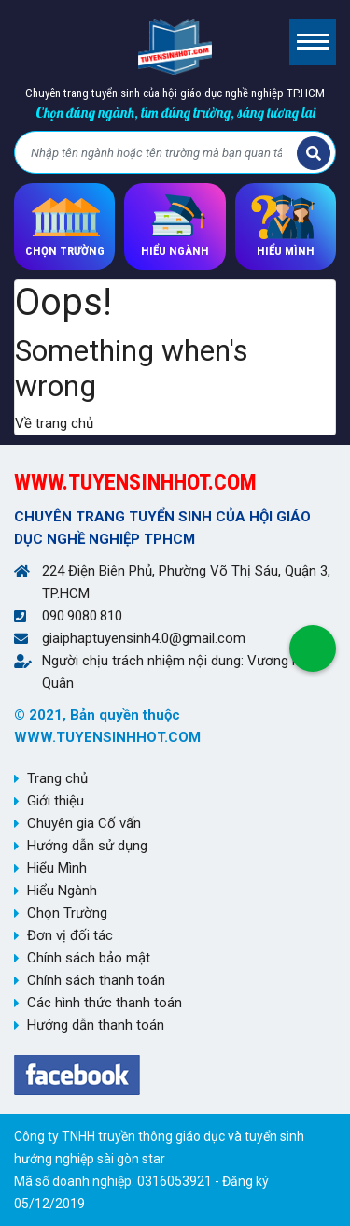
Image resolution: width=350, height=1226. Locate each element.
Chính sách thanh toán (96, 980)
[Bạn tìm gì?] (158, 153)
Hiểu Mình (57, 868)
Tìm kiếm (313, 153)
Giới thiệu (55, 800)
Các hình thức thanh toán (104, 1002)
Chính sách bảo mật (88, 957)
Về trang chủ (54, 423)
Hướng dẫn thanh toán (95, 1025)
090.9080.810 (82, 615)
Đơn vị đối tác (70, 935)
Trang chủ (57, 778)
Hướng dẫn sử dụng (87, 845)
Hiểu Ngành (62, 890)
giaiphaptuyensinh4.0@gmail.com (143, 638)
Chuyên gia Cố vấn (84, 823)
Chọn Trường (67, 913)
